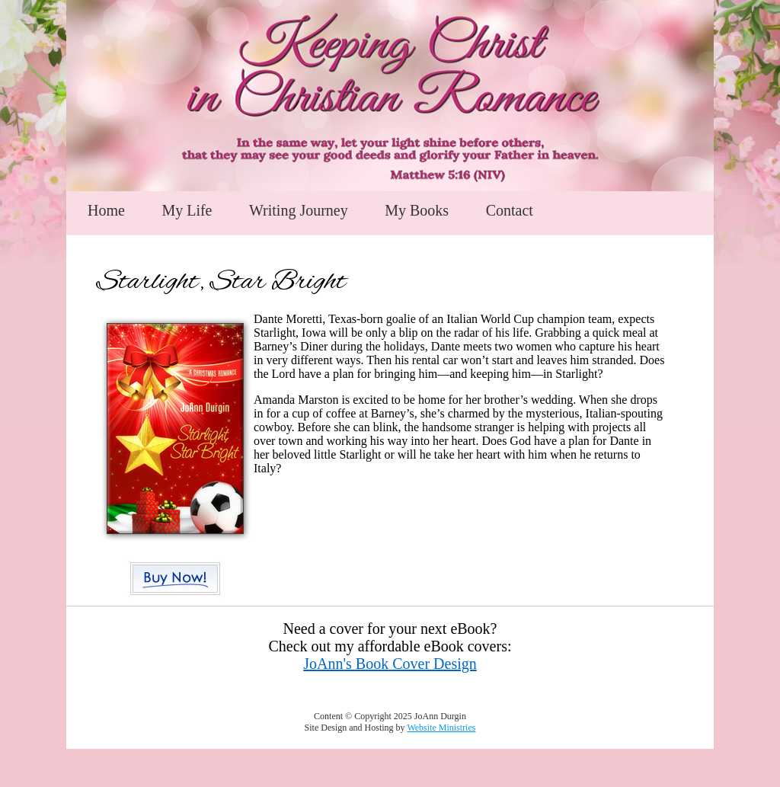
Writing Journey (298, 210)
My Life (186, 210)
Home (106, 210)
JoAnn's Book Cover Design (390, 663)
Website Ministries (441, 727)
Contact (509, 210)
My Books (417, 210)
